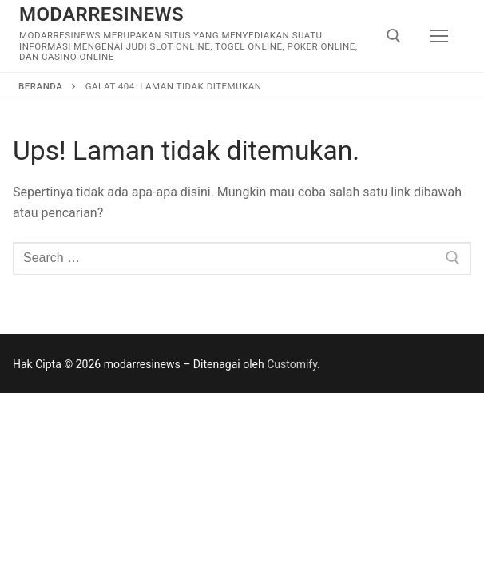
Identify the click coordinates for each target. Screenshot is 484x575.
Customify (292, 364)
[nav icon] (439, 36)
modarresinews (101, 14)
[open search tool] (394, 36)
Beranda (40, 86)
